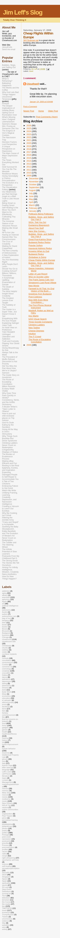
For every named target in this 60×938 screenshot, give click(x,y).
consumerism (7, 662)
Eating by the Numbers (8, 426)
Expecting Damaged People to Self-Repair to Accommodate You (10, 475)
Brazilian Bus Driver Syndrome (9, 439)
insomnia (6, 753)
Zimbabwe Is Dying (37, 257)
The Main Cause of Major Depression (10, 154)
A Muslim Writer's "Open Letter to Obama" (9, 409)
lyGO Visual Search (37, 319)
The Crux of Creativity (7, 242)
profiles (5, 849)
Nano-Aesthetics (9, 574)
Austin (4, 612)
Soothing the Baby (10, 527)
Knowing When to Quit (38, 251)
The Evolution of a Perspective (10, 184)
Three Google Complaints (40, 322)
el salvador (6, 700)
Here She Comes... (37, 231)
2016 (29, 155)
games (5, 730)
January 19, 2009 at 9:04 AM (41, 102)
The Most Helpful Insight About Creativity (9, 293)
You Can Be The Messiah (9, 170)
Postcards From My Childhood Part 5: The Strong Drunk (10, 558)
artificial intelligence (10, 606)
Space (4, 879)
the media (6, 904)
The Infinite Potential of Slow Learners (9, 551)
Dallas (4, 675)
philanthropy (7, 826)
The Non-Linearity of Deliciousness (10, 252)
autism (5, 614)
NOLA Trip (6, 805)
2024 (29, 131)
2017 (29, 152)
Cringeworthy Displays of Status (10, 451)
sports (4, 885)
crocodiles (6, 673)
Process (5, 459)
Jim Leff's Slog (22, 12)
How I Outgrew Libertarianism (8, 120)
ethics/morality (8, 702)
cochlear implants (9, 654)
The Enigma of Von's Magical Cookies (8, 133)
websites (5, 925)
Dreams (5, 688)
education (6, 698)
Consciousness (9, 239)
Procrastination (8, 180)
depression (6, 681)
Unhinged (6, 334)
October (33, 184)
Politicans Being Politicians (40, 214)
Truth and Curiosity (10, 341)
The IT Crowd (34, 336)
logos (4, 778)
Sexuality (6, 872)
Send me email (8, 49)
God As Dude (8, 422)
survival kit (6, 893)
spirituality (6, 883)
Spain (4, 881)
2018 (29, 149)
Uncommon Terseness (7, 98)
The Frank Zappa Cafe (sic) (41, 279)
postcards (6, 841)
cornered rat (7, 667)
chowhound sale (9, 641)
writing (5, 929)
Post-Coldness (35, 297)
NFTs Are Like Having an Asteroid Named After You (10, 234)
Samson (5, 373)
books (4, 625)
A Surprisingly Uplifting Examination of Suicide (8, 281)
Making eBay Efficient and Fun (9, 462)
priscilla (5, 843)
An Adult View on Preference (9, 328)
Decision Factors (9, 142)
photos (5, 828)
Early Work (6, 692)
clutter (4, 652)
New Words (33, 285)
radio (4, 854)
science (5, 864)
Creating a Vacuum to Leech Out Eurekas (10, 508)
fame (4, 709)
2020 (29, 143)
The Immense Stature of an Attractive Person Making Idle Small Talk (10, 225)
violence (5, 921)
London (5, 780)
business (5, 635)
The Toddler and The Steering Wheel (9, 544)
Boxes (4, 629)
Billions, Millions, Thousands (9, 274)
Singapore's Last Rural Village (42, 282)
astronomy (6, 610)
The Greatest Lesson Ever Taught (8, 300)
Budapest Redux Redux (39, 242)
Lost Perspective (9, 144)
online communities (10, 809)
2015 (29, 158)
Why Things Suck (9, 436)
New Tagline (34, 327)
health (4, 732)
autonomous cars (9, 616)
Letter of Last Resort (37, 274)
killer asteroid (7, 767)
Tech (4, 896)
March (32, 205)
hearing (5, 738)
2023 (29, 134)
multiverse (6, 799)
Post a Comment (30, 106)
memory (5, 790)
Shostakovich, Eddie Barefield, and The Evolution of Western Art (10, 532)
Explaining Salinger (10, 323)
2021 (29, 140)
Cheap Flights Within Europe (41, 260)
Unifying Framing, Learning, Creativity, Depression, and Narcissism (10, 497)
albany (5, 595)
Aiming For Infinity (10, 567)
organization (7, 814)
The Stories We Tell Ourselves (10, 564)
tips (3, 906)
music (4, 801)
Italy (4, 763)
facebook (6, 706)
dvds (4, 690)
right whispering (8, 858)
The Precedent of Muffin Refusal (9, 358)
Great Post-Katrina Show (40, 239)
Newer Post (28, 111)
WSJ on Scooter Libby (38, 277)
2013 (29, 164)
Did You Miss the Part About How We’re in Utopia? (9, 368)
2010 (29, 172)
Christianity (6, 646)
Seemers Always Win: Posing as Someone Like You (10, 126)
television (6, 898)
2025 (29, 128)
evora (4, 704)
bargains (5, 620)
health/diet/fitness (9, 734)
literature (5, 776)
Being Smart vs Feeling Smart (9, 204)
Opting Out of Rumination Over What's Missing (9, 115)
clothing (5, 650)
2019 (29, 146)
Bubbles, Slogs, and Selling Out (9, 66)
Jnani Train (7, 325)
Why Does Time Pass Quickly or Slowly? (9, 395)
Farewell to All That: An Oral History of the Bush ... (41, 289)
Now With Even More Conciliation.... (38, 301)
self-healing (7, 866)
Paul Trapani (7, 816)
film (3, 717)
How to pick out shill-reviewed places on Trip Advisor (9, 416)
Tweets (5, 917)
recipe (4, 856)
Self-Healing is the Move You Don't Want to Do (10, 210)
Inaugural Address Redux (40, 248)
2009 (29, 175)
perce (4, 818)
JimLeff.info (7, 47)
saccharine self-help (10, 860)
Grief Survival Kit (9, 167)
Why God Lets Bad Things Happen (10, 93)
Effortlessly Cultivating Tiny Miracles (9, 216)
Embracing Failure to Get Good (10, 487)
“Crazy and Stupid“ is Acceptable (10, 523)
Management (7, 782)
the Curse (6, 902)
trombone (6, 912)
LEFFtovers (7, 774)
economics (6, 696)
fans (4, 711)
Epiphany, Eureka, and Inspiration (10, 469)
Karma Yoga (7, 765)
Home (41, 111)
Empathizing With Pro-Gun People (9, 319)
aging (4, 593)
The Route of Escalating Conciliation (39, 340)
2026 (29, 125)
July (31, 193)
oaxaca (5, 807)
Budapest (6, 633)
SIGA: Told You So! (37, 222)
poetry (4, 830)
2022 (29, 137)
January (33, 211)
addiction (6, 591)
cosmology (6, 669)
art (3, 603)
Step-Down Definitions (6, 890)
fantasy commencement (8, 714)
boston (5, 627)
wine (4, 927)
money (5, 797)
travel (31, 71)
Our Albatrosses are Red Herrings (9, 193)
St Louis (5, 887)
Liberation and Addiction (8, 338)
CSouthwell (33, 84)
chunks (5, 648)
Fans (4, 158)
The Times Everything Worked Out (10, 162)
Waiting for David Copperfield (9, 247)
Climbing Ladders (36, 325)
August (32, 190)
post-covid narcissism (6, 838)
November (34, 181)
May (31, 199)
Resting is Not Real (10, 465)
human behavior (9, 748)
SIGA (4, 875)
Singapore (6, 877)
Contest (5, 664)
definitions (6, 679)
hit (3, 742)
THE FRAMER (8, 332)
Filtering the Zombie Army (8, 519)
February (33, 208)
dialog (4, 683)
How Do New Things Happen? (9, 577)
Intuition (32, 333)
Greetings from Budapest (40, 294)
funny (4, 725)
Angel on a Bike (9, 196)
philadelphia (7, 824)
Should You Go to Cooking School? (9, 270)
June (31, 196)
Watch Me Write (9, 490)
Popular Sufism (35, 245)
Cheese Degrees (36, 331)
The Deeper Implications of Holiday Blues (8, 108)
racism (5, 851)
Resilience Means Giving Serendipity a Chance (10, 176)
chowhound (7, 639)
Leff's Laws (6, 772)
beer (4, 622)
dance (4, 677)
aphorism (6, 599)
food (4, 723)
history (5, 740)
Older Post (53, 111)
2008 (29, 345)
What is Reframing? (7, 80)
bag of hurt (6, 618)
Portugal (5, 835)
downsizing (6, 685)
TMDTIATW (7, 908)
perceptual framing (10, 820)
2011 (29, 170)
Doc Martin (33, 316)
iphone (5, 759)
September (34, 187)
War (3, 923)
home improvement (10, 744)
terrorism (5, 900)
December (34, 178)
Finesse (5, 103)
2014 (29, 161)
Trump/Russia (8, 914)
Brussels (5, 631)
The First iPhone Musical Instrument (39, 306)
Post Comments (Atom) (47, 117)
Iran (3, 761)
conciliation (6, 660)
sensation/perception (10, 868)
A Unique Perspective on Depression (8, 148)
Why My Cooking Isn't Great (9, 514)
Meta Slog (6, 793)
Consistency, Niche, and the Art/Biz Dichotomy (10, 402)
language (6, 769)
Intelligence (7, 504)
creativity (5, 671)
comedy (5, 658)
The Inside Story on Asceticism (10, 376)
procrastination (8, 847)
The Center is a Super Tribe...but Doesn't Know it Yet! (9, 312)
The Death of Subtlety (7, 288)
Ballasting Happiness (6, 84)
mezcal (5, 795)
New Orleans (7, 803)
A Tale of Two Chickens (8, 482)
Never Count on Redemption (9, 446)
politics (5, 832)
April (31, 202)
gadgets (5, 727)
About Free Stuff (36, 228)
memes (5, 788)
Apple (4, 601)
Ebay (4, 694)
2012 (29, 166)
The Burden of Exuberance (8, 455)
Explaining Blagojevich (38, 225)
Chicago (5, 637)
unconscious (7, 919)
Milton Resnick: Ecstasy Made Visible (9, 388)
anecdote (6, 597)
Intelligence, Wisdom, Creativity (10, 571)
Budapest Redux (36, 254)
